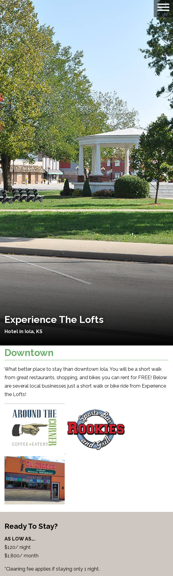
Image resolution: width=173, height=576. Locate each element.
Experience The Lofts (54, 319)
